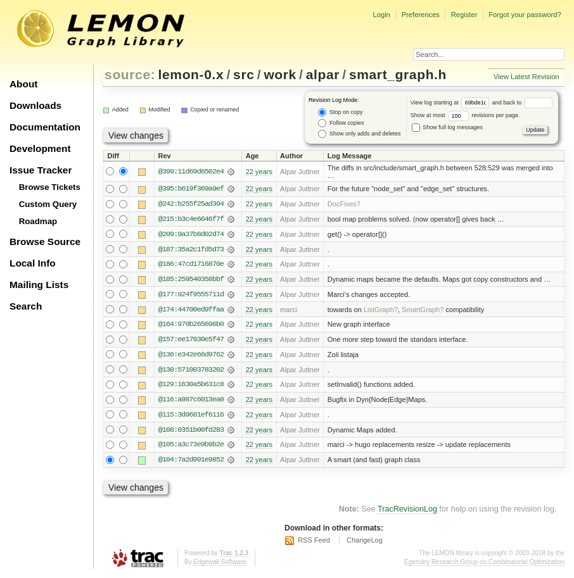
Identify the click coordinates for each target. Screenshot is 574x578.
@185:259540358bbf (191, 280)
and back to (522, 102)
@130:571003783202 (191, 372)
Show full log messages (447, 127)
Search (26, 306)
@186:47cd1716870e (191, 265)
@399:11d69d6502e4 (191, 171)
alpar (323, 74)
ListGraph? (381, 311)
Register (464, 14)
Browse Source (45, 241)
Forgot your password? (524, 14)
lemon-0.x (191, 74)
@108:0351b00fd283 (191, 432)
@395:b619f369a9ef (191, 189)
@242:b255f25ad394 (191, 204)
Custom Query (48, 204)
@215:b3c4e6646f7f (191, 220)
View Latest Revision (526, 76)
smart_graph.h (398, 74)
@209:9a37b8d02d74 (191, 235)
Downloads (35, 105)
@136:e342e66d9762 (191, 356)
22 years (259, 171)
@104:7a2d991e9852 (191, 463)
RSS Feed (314, 542)
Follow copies (341, 123)
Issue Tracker (41, 170)
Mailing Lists (39, 284)
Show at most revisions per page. (465, 115)
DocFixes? (344, 204)
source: (130, 74)
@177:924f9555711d (191, 296)
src (243, 74)
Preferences (421, 14)
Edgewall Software (219, 565)
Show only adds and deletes (359, 134)
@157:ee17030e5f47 (191, 341)
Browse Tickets (49, 187)
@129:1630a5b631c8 (191, 387)
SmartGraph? (422, 311)
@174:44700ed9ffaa (191, 311)
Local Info (33, 263)
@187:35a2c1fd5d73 (191, 250)
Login (381, 14)
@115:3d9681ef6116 (191, 417)
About (23, 84)
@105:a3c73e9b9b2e (191, 448)
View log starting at (451, 102)
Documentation (45, 127)
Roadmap (38, 221)
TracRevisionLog (407, 511)
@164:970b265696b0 (191, 326)
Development (40, 148)
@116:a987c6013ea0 (191, 402)
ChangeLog (365, 542)
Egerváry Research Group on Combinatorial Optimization (484, 565)
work (280, 74)
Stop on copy (340, 112)
